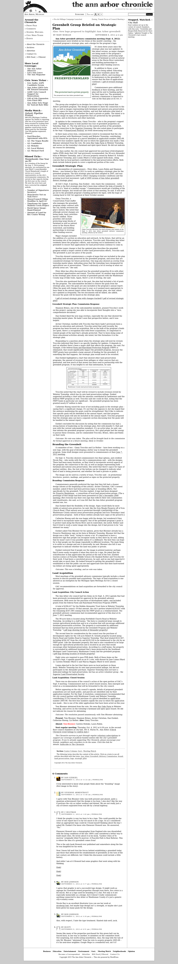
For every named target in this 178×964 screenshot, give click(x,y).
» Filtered (41, 57)
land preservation (61, 758)
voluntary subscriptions (107, 736)
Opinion (131, 951)
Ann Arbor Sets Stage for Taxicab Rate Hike (37, 104)
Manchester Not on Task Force (36, 196)
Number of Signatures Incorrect (38, 191)
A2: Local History (35, 148)
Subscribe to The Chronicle (72, 744)
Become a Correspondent (69, 954)
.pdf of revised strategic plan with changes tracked (78, 298)
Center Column (70, 751)
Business (47, 951)
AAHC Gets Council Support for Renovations (36, 94)
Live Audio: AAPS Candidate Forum (35, 84)
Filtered (104, 954)
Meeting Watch (89, 751)
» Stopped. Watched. (34, 32)
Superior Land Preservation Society (68, 674)
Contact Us (115, 954)
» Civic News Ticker (34, 35)
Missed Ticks (33, 156)
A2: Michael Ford (35, 151)
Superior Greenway (83, 128)
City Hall (133, 22)
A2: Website (33, 146)
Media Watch (33, 110)
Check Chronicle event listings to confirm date (84, 731)
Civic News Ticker (35, 80)
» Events (29, 38)
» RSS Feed (30, 57)
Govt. (80, 751)
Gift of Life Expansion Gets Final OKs (37, 99)
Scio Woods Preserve (106, 508)
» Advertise (30, 51)
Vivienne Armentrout (76, 793)
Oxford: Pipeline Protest (34, 114)
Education (57, 951)
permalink (97, 780)
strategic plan (81, 758)
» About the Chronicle (34, 44)
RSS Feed (96, 954)
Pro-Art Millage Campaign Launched (68, 19)
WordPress (114, 957)
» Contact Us (30, 54)
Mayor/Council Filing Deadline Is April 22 (37, 200)
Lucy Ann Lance (35, 73)
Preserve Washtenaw (65, 493)
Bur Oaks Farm (97, 143)
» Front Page (31, 25)
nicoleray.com (62, 906)
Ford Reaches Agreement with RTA (37, 137)
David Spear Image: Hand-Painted (36, 209)
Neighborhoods (119, 951)
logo (72, 758)
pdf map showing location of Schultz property (74, 654)
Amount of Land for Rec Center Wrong (36, 214)
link (58, 867)
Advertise (86, 954)
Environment (83, 951)
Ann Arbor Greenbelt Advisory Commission (99, 756)
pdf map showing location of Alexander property (85, 630)
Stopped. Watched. (139, 20)
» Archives (29, 47)
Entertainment (70, 951)
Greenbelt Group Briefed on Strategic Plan (84, 26)
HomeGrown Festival (74, 131)
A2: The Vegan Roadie (37, 141)
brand (120, 756)
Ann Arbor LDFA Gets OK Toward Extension (37, 89)
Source (29, 133)
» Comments (30, 29)
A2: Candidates (34, 143)
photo (137, 33)
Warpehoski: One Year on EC (37, 160)
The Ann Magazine (36, 75)
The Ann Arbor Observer (34, 70)
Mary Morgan (63, 35)
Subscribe (79, 14)
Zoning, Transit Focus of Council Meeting (108, 19)
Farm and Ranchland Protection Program (91, 348)
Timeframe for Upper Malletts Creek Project (38, 205)
